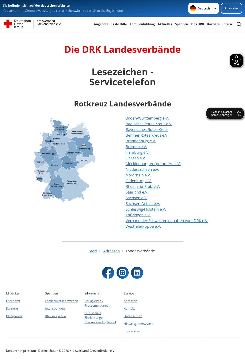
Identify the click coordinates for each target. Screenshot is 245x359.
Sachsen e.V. (136, 197)
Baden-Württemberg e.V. (147, 118)
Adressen (130, 301)
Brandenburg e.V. (141, 140)
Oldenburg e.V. (139, 180)
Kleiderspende (55, 316)
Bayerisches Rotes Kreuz (147, 129)
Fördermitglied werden (61, 301)
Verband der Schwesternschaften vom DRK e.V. (167, 220)
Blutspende (14, 316)
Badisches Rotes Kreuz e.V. (149, 123)
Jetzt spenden (55, 308)
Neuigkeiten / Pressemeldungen (97, 303)
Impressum (132, 331)
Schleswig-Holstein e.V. (146, 209)
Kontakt (129, 308)
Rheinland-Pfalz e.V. (143, 186)
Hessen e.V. (136, 158)
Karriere (213, 24)
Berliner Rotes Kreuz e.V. (147, 135)
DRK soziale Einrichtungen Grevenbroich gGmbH (100, 317)
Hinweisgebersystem (139, 324)
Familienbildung (142, 24)
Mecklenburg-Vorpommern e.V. (153, 163)
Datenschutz (133, 316)
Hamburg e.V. (138, 152)
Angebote (101, 24)
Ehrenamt (13, 301)
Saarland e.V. (137, 192)
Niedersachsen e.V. (142, 169)
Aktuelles (165, 24)
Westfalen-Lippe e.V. (143, 226)
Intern (227, 24)
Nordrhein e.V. (138, 175)
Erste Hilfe (119, 24)
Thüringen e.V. (138, 214)
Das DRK (197, 24)
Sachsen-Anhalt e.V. (143, 203)
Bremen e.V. (136, 146)
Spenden (181, 24)
